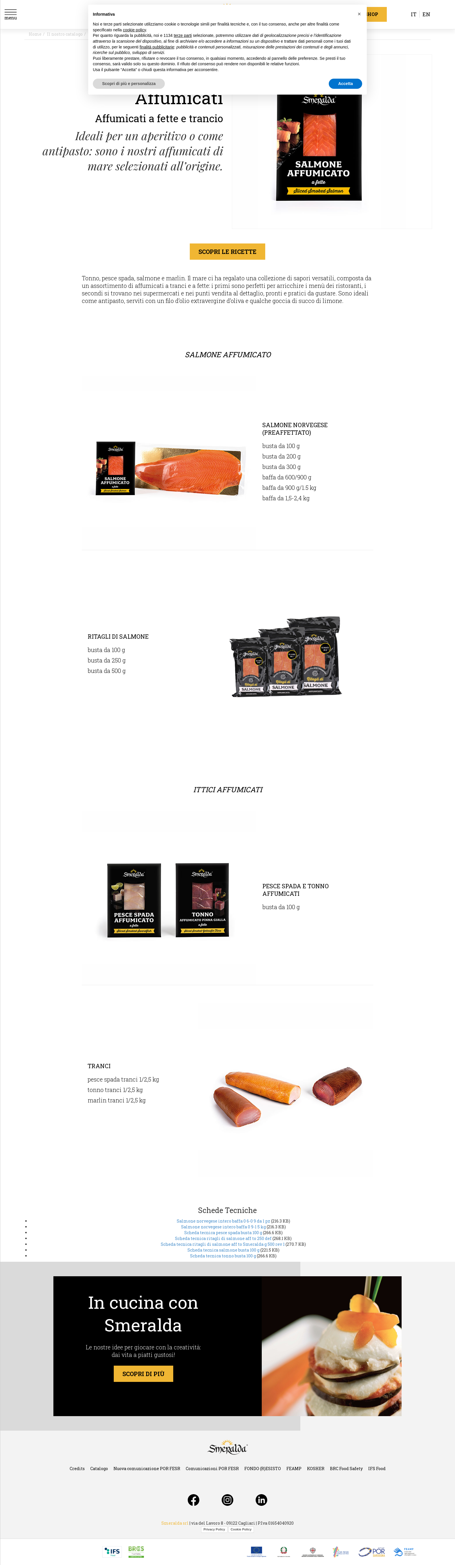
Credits (77, 1468)
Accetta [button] (345, 83)
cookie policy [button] (134, 30)
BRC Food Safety (346, 1468)
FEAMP (293, 1468)
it (413, 14)
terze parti (183, 35)
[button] (359, 14)
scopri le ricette (227, 251)
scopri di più (143, 1374)
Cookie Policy (241, 1529)
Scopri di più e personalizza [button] (129, 83)
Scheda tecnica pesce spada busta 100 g (223, 1232)
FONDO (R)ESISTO (262, 1468)
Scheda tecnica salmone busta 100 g (223, 1250)
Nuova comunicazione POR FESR (146, 1468)
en (426, 14)
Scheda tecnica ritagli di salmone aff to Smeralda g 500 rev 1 (223, 1244)
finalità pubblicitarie (157, 47)
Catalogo (99, 1468)
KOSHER (315, 1468)
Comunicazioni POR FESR (212, 1468)
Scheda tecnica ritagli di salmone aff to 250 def (223, 1238)
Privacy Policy (214, 1529)
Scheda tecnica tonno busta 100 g (223, 1256)
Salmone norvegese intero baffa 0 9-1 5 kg (223, 1227)
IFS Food (377, 1468)
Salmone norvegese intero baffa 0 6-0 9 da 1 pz (223, 1221)
